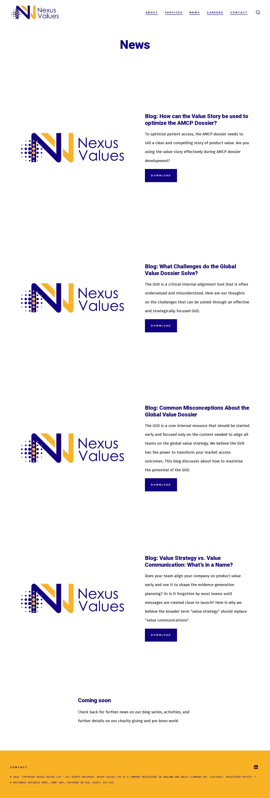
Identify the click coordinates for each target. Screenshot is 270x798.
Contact (239, 12)
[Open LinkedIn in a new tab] (256, 767)
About (152, 12)
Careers (215, 12)
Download (161, 175)
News (195, 12)
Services (174, 12)
